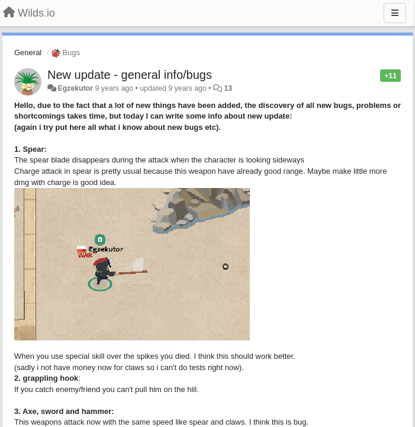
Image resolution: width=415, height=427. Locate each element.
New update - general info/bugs (129, 74)
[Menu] (395, 13)
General (27, 52)
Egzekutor (75, 88)
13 (228, 88)
